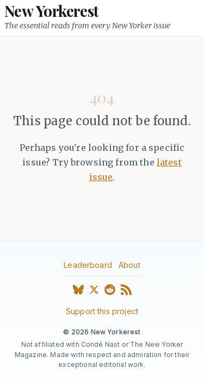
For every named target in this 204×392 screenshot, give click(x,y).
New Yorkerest (51, 11)
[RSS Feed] (126, 291)
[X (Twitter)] (94, 291)
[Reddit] (109, 291)
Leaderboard (88, 265)
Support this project (102, 311)
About (129, 265)
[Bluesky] (78, 291)
